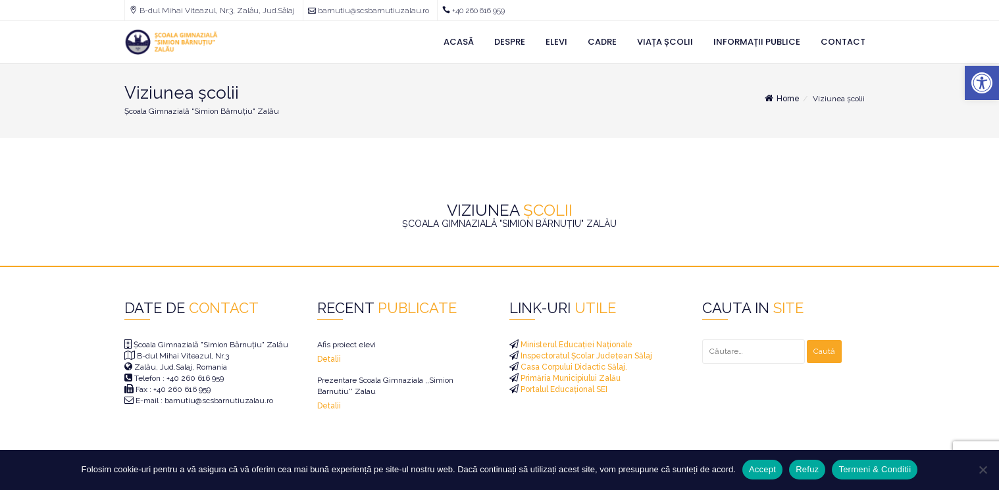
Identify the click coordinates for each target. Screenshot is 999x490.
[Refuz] (982, 469)
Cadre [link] (602, 42)
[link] (982, 83)
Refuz (807, 469)
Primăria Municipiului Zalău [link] (570, 378)
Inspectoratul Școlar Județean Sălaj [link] (585, 355)
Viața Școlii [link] (665, 42)
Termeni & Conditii (874, 469)
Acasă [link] (459, 42)
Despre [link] (509, 42)
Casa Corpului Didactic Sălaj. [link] (573, 367)
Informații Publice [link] (756, 42)
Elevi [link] (556, 42)
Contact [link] (843, 42)
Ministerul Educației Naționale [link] (575, 344)
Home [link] (781, 98)
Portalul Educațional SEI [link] (563, 389)
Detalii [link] (329, 359)
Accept (762, 469)
